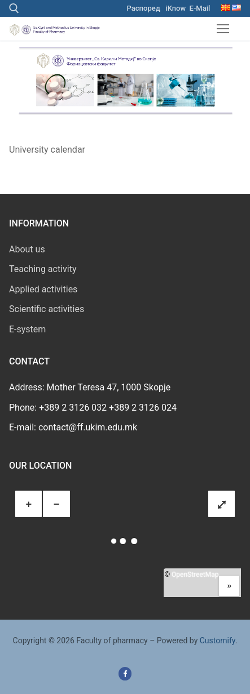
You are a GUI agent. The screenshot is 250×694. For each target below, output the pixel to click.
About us (27, 249)
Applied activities (43, 289)
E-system (27, 329)
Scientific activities (46, 309)
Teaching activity (42, 269)
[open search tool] (14, 8)
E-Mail (200, 8)
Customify (217, 640)
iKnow (175, 8)
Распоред (143, 8)
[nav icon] (223, 29)
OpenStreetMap (195, 575)
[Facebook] (125, 673)
